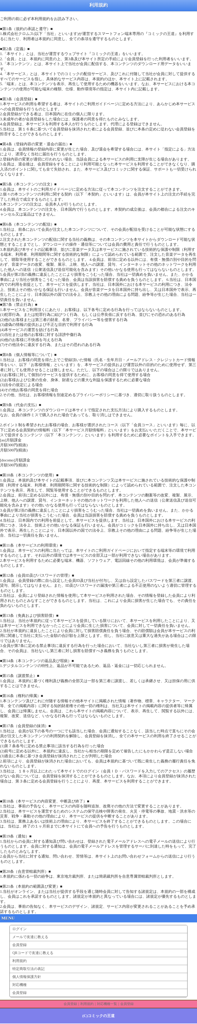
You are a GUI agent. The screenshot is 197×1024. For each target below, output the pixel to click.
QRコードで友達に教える (32, 953)
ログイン (19, 929)
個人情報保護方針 (26, 977)
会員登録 (19, 945)
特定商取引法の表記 (28, 969)
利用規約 (19, 961)
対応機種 (19, 985)
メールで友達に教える (30, 937)
